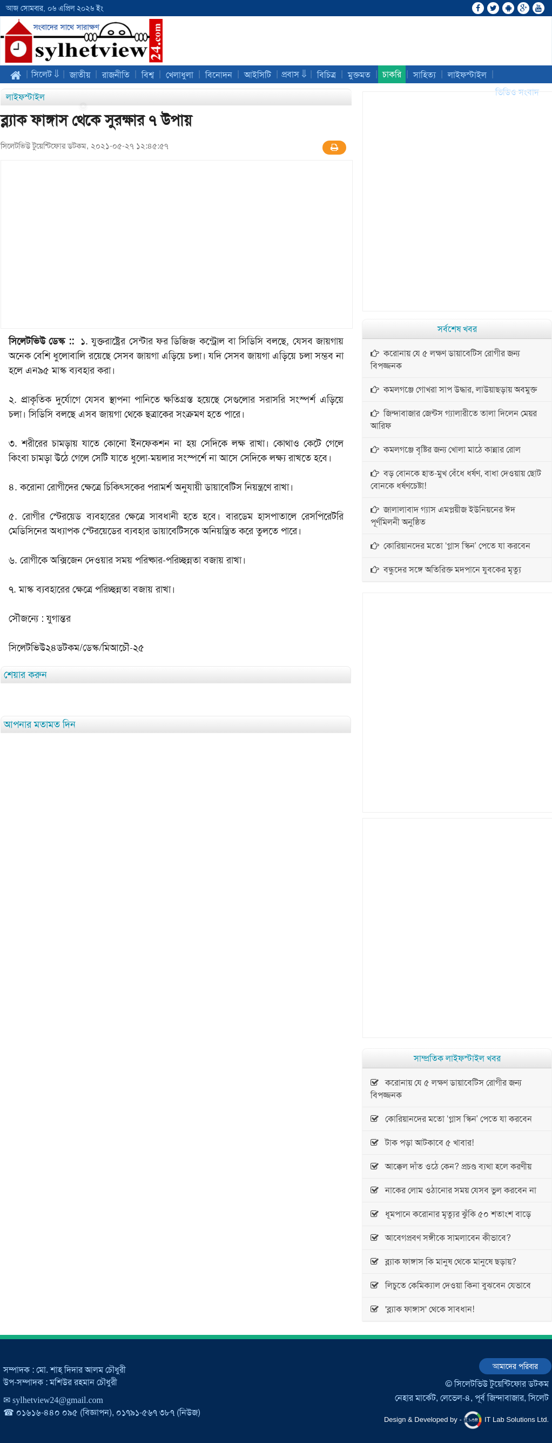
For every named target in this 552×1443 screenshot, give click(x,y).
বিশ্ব (148, 75)
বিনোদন (218, 75)
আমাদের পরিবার (515, 1366)
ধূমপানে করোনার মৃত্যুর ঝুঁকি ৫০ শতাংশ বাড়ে (451, 1214)
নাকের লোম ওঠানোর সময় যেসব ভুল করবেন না (453, 1190)
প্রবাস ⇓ (294, 74)
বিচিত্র (326, 75)
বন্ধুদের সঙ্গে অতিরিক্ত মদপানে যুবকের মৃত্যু (446, 569)
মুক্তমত (359, 75)
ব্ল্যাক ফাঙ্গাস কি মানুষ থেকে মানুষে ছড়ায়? (443, 1261)
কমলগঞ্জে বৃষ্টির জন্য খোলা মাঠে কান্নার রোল (446, 449)
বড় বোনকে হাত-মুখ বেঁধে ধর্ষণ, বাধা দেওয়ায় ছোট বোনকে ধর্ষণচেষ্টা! (456, 479)
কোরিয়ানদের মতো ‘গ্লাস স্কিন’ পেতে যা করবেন (450, 545)
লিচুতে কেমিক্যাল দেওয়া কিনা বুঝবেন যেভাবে (451, 1285)
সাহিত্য (424, 75)
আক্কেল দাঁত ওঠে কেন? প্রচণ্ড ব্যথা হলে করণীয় (451, 1166)
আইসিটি (257, 75)
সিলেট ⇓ (45, 74)
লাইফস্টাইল (467, 75)
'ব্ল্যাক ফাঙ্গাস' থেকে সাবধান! (422, 1309)
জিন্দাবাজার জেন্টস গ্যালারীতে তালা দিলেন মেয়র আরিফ (454, 419)
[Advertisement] (43, 263)
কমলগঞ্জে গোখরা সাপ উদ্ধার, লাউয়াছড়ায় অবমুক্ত (454, 389)
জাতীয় (80, 75)
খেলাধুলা (179, 75)
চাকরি (391, 74)
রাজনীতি (116, 75)
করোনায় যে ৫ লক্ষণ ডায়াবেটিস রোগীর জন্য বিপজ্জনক (445, 359)
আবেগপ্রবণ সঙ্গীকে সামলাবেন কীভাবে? (441, 1237)
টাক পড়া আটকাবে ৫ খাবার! (422, 1142)
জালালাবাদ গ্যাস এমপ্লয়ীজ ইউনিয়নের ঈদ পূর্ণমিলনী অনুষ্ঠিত (443, 516)
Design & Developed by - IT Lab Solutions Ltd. (466, 1420)
